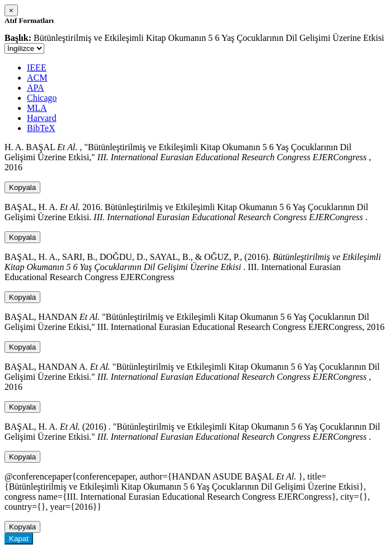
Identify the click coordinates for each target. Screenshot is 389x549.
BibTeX (41, 128)
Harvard (41, 118)
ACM (37, 77)
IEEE (37, 67)
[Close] (11, 10)
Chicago (42, 98)
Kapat (19, 538)
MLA (37, 108)
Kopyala (22, 187)
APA (35, 87)
